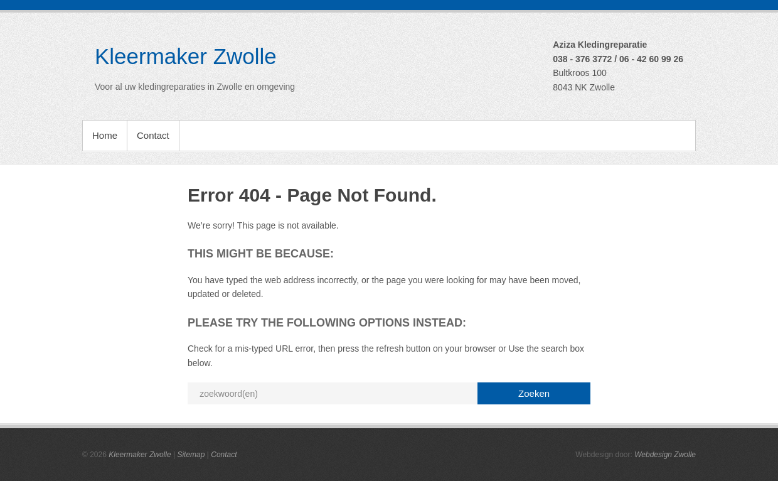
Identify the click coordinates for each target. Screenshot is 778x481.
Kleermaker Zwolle (186, 56)
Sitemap (191, 454)
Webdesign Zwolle (665, 454)
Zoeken (534, 393)
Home (104, 135)
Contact (153, 135)
